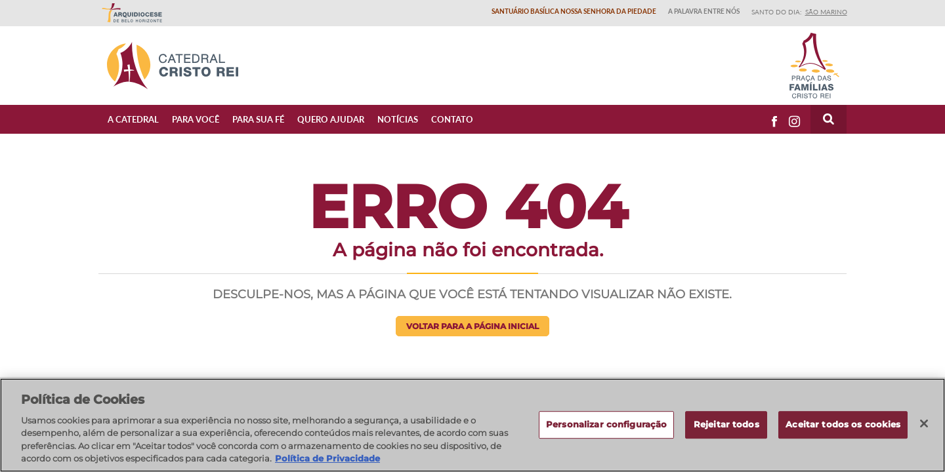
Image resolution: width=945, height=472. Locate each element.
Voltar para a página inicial (472, 326)
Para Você (195, 118)
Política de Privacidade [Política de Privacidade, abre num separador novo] (327, 458)
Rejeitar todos (726, 425)
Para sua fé (258, 118)
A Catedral (133, 118)
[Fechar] (924, 423)
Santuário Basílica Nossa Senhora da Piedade (574, 11)
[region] (472, 425)
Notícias (397, 118)
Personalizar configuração (606, 425)
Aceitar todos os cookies (843, 425)
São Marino (826, 12)
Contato (452, 118)
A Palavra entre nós (704, 11)
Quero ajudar (330, 118)
